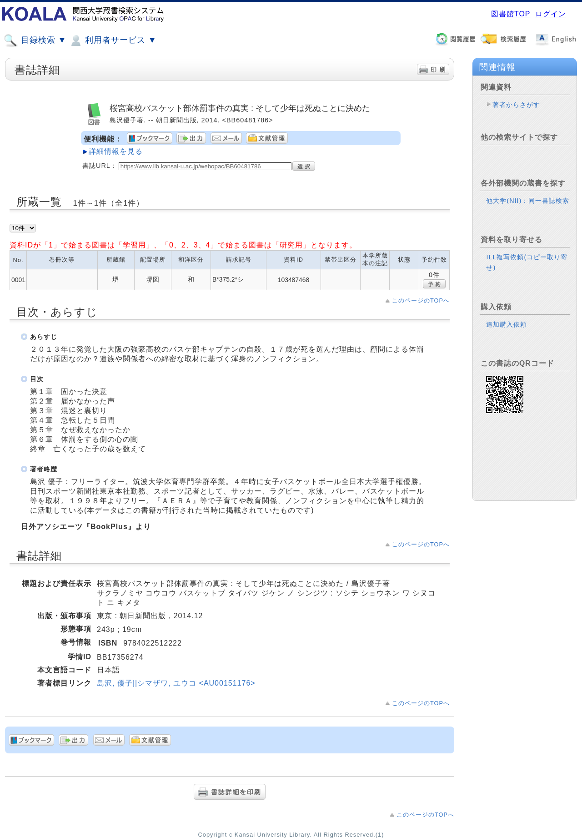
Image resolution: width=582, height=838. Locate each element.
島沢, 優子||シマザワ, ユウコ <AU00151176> (176, 683)
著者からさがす (516, 104)
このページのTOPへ (421, 300)
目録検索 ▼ (35, 40)
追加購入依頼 (506, 324)
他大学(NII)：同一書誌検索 (527, 200)
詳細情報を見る (116, 151)
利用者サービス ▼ (112, 40)
